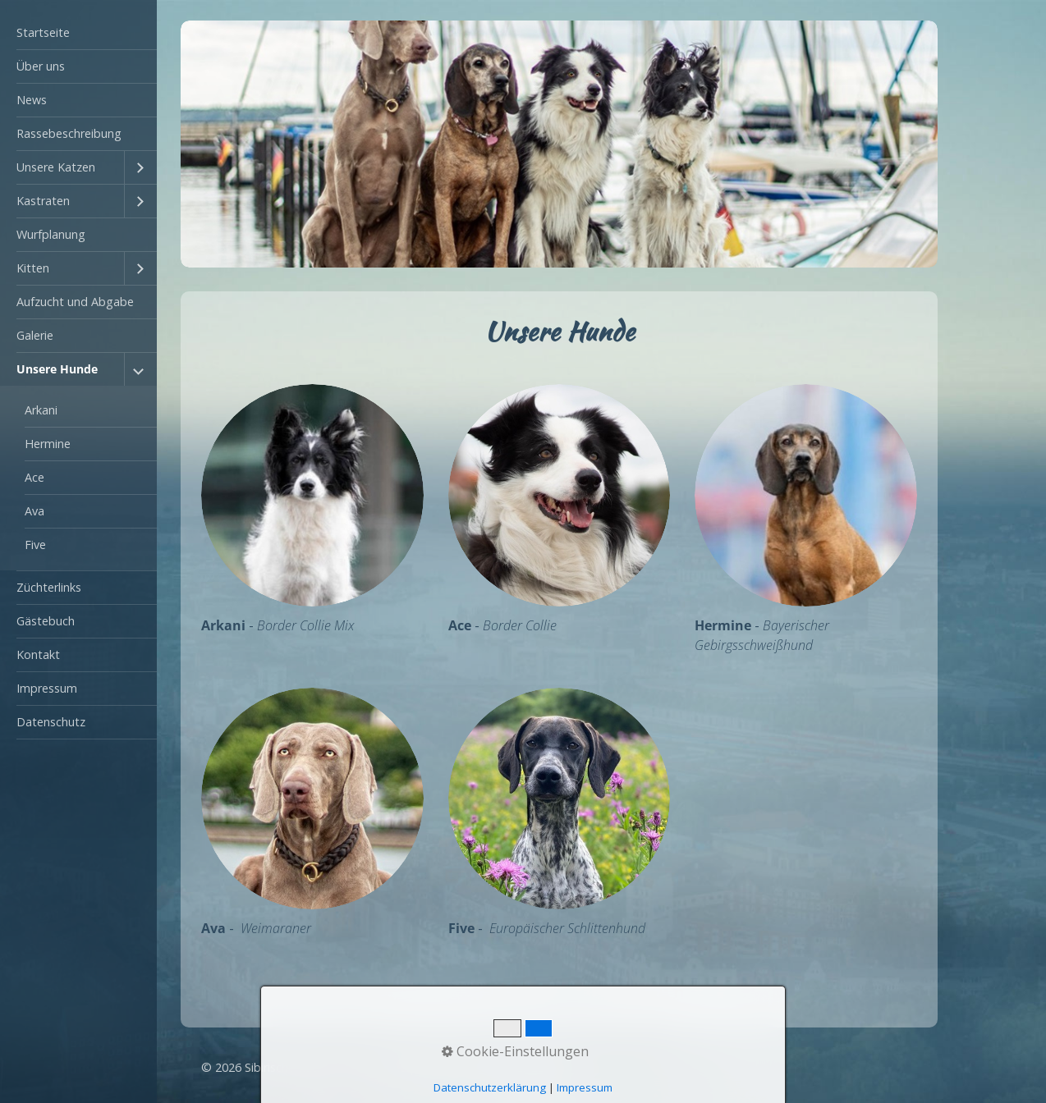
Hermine (48, 443)
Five (35, 544)
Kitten (32, 268)
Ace (34, 477)
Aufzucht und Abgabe (75, 301)
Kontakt (38, 654)
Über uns (40, 66)
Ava (34, 511)
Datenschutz (50, 722)
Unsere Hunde (57, 369)
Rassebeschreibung (69, 133)
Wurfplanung (50, 234)
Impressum (46, 688)
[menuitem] (78, 33)
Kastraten (43, 200)
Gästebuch (45, 621)
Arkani (41, 410)
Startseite (43, 32)
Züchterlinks (48, 587)
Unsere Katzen (55, 167)
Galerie (34, 335)
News (31, 100)
